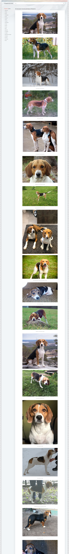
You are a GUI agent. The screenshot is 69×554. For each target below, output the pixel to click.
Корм (6, 16)
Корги (6, 13)
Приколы (6, 10)
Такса (6, 19)
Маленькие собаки (8, 34)
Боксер (6, 37)
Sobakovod (8, 3)
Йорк (6, 28)
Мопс (6, 40)
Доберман (6, 22)
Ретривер (6, 31)
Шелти (6, 25)
